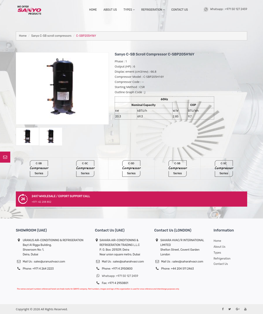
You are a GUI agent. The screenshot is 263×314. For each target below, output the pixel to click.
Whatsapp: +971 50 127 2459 (116, 276)
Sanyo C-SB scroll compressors (51, 35)
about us (110, 9)
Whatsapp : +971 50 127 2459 (225, 9)
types (128, 9)
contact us (179, 9)
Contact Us (221, 264)
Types (217, 252)
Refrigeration (153, 9)
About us (219, 246)
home (93, 9)
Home (22, 35)
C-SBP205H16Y (86, 35)
